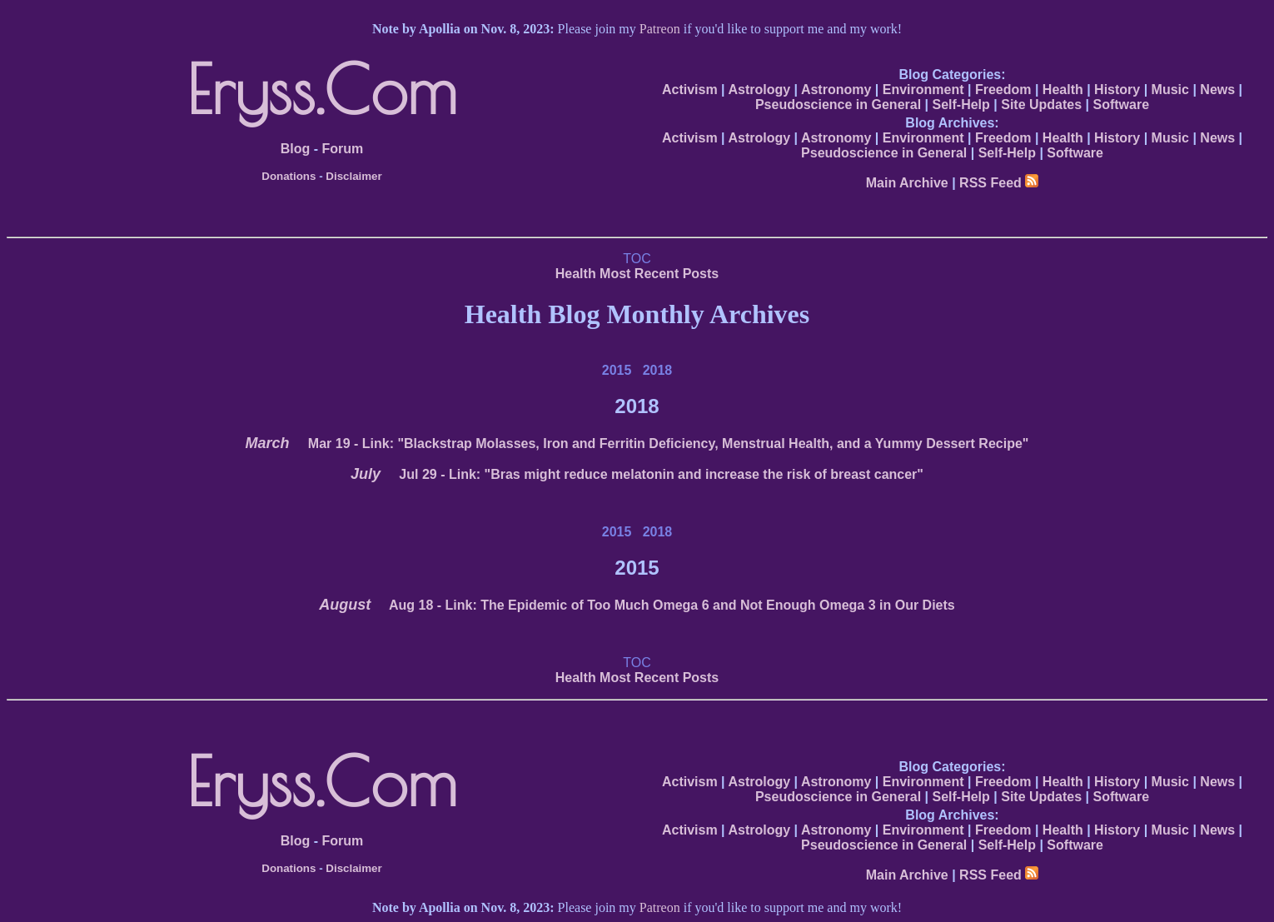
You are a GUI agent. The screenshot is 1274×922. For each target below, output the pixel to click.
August (345, 604)
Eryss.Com (322, 89)
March (268, 443)
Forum (342, 149)
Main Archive (907, 183)
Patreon (659, 29)
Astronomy (836, 89)
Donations (288, 176)
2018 (658, 370)
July (366, 474)
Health (1063, 89)
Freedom (1003, 89)
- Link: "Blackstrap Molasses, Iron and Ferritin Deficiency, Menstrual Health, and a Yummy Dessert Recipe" (668, 443)
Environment (923, 89)
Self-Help (960, 104)
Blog (296, 149)
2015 (617, 370)
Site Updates (1041, 104)
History (1117, 89)
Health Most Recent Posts (637, 274)
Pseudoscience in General (838, 104)
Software (1121, 104)
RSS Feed (998, 183)
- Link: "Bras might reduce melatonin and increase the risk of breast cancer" (661, 474)
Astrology (759, 89)
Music (1170, 89)
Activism (690, 89)
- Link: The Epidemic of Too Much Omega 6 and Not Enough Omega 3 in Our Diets (672, 605)
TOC (636, 259)
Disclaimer (353, 176)
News (1217, 89)
